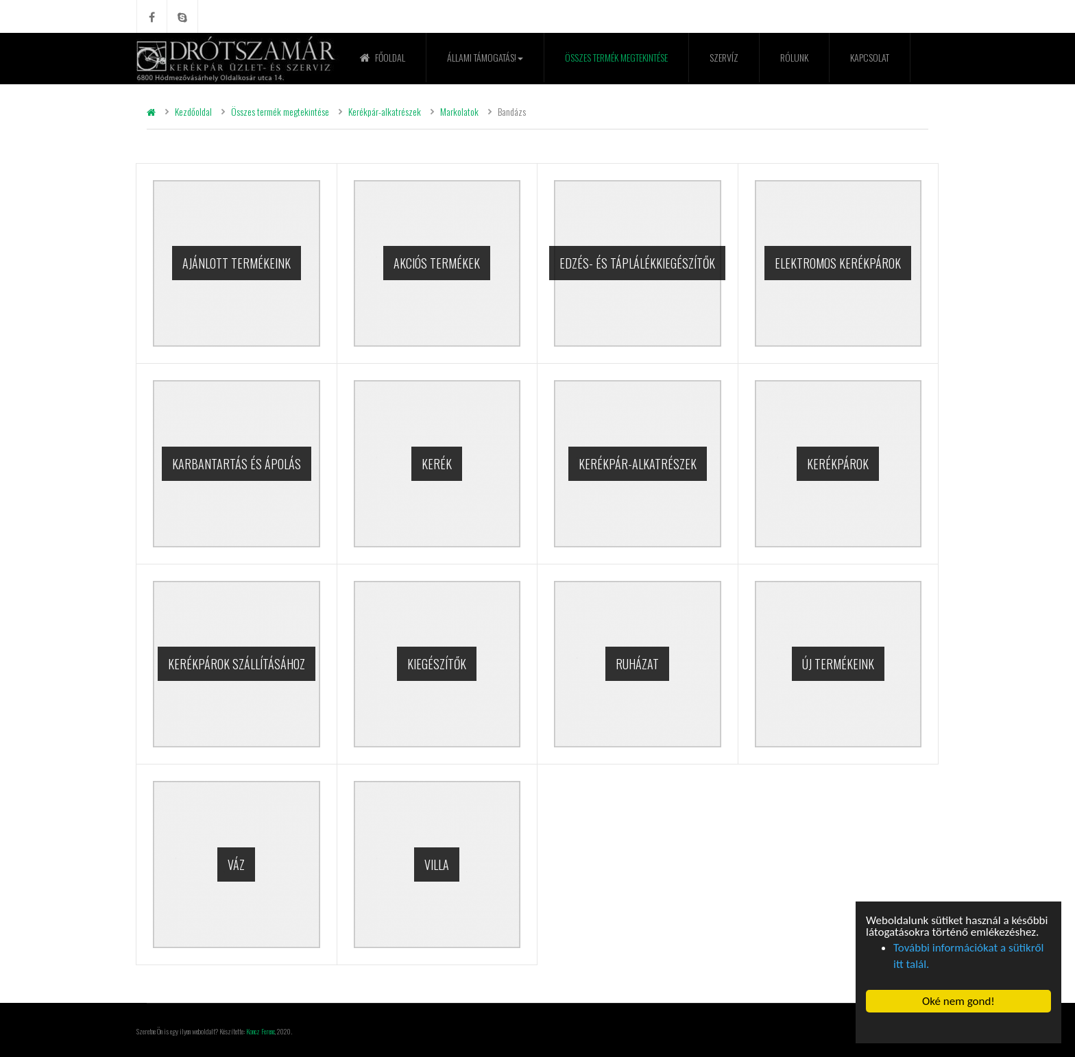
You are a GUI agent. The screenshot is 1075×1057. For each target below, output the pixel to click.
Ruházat (637, 664)
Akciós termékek (437, 263)
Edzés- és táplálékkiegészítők (637, 263)
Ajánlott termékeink (236, 263)
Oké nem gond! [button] (958, 1001)
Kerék (437, 464)
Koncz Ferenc (260, 1030)
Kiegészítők (436, 664)
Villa (436, 864)
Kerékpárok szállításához (236, 664)
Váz (236, 864)
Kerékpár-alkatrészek (638, 464)
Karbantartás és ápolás (236, 464)
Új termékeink (838, 664)
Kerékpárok (838, 464)
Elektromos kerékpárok (838, 263)
